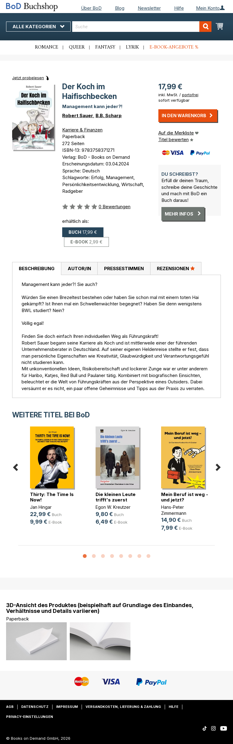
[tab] (36, 268)
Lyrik (132, 47)
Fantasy (105, 47)
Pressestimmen (124, 268)
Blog (119, 8)
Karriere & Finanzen (82, 130)
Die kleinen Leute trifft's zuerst (116, 497)
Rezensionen (176, 268)
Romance (46, 47)
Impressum (67, 707)
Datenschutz (35, 707)
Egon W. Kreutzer (113, 507)
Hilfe (179, 8)
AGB (10, 707)
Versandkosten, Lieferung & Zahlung (123, 707)
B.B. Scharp (109, 115)
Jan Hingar (41, 507)
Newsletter (149, 8)
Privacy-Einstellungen (29, 717)
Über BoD (91, 8)
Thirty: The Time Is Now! (52, 497)
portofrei (190, 94)
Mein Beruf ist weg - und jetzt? (184, 497)
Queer (77, 47)
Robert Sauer (77, 115)
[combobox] (141, 26)
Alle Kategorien (38, 26)
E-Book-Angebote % (174, 47)
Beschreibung (37, 268)
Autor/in (79, 268)
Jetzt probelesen (28, 77)
